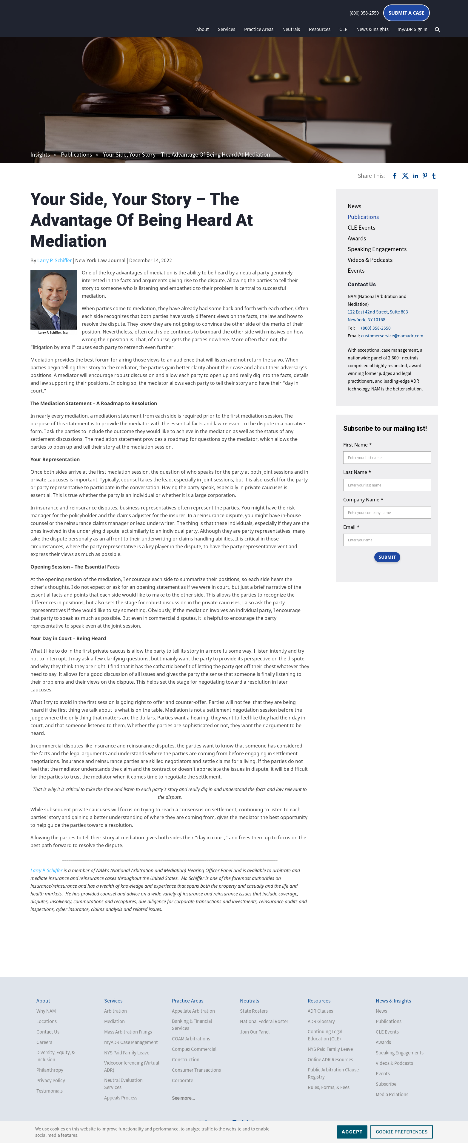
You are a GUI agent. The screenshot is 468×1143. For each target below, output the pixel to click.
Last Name (357, 472)
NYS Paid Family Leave (126, 1052)
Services (226, 29)
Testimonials (49, 1091)
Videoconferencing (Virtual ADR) (131, 1066)
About (202, 29)
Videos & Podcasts (370, 260)
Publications (76, 154)
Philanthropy (49, 1070)
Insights (40, 154)
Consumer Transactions (196, 1070)
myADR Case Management (131, 1042)
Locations (46, 1021)
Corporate (182, 1080)
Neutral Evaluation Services (123, 1084)
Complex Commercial (194, 1049)
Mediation (114, 1021)
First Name (357, 444)
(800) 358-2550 (364, 13)
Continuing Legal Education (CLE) (325, 1035)
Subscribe (386, 1084)
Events (356, 270)
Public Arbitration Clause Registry (333, 1073)
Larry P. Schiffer (54, 260)
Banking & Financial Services (192, 1024)
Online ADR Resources (330, 1059)
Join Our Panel (255, 1031)
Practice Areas (258, 29)
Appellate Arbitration (193, 1011)
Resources (319, 29)
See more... (183, 1098)
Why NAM (46, 1011)
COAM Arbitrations (191, 1038)
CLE (343, 29)
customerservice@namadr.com (392, 336)
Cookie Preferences (401, 1132)
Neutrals (291, 29)
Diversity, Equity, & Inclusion (55, 1056)
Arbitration (115, 1011)
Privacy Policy (50, 1080)
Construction (185, 1059)
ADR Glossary (321, 1021)
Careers (44, 1042)
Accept (352, 1132)
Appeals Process (120, 1097)
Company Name (363, 499)
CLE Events (361, 227)
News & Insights (372, 29)
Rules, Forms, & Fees (329, 1087)
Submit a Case (406, 13)
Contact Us (47, 1031)
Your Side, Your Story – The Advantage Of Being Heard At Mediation (186, 154)
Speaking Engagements (377, 249)
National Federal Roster (264, 1021)
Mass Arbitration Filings (128, 1031)
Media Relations (392, 1094)
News (354, 206)
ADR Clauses (320, 1011)
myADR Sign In (412, 29)
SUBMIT (387, 557)
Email (351, 527)
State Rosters (254, 1011)
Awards (357, 238)
